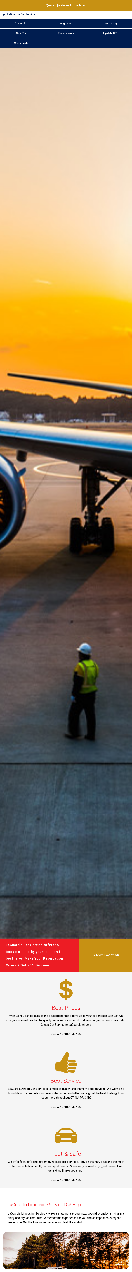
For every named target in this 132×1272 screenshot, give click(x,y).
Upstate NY (110, 33)
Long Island (66, 23)
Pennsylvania (66, 33)
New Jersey (110, 23)
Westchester (21, 43)
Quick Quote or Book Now (66, 5)
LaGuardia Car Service (21, 14)
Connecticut (22, 23)
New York (22, 33)
